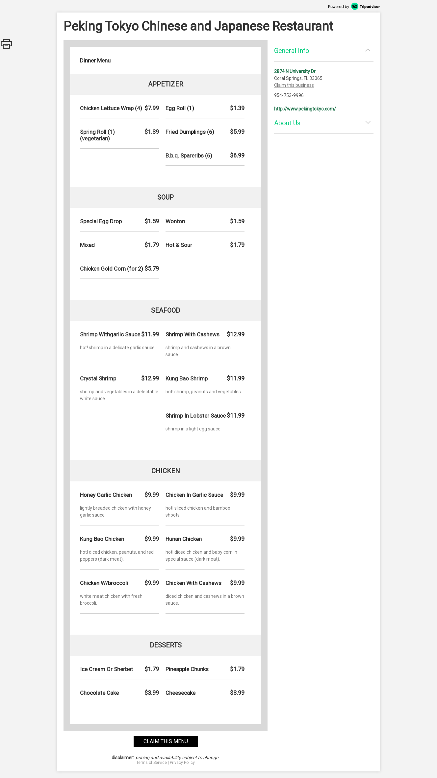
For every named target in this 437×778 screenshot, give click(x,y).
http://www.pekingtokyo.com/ (305, 108)
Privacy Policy (182, 762)
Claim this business (294, 85)
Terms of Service (151, 762)
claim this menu (165, 741)
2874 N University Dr (295, 71)
